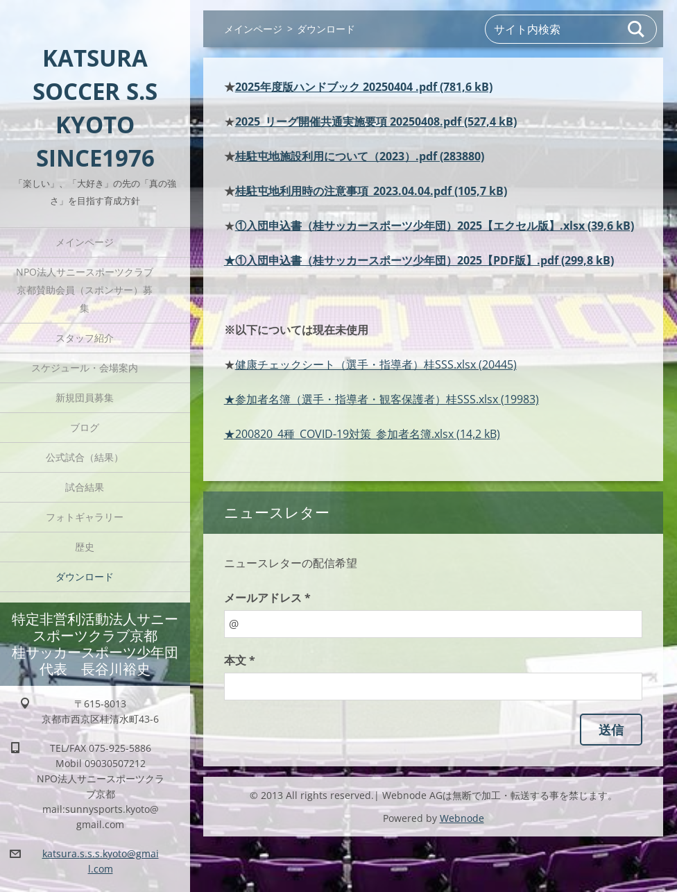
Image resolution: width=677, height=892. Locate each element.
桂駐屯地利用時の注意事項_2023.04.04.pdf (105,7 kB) (371, 191)
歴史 (84, 546)
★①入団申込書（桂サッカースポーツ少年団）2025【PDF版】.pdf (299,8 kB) (419, 260)
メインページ (84, 242)
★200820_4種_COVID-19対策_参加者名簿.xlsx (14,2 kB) (362, 433)
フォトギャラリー (84, 516)
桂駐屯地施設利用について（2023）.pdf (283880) (359, 156)
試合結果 (84, 487)
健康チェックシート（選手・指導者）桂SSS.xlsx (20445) (376, 364)
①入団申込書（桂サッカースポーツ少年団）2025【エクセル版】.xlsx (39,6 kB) (434, 225)
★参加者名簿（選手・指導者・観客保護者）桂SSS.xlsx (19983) (381, 399)
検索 (637, 29)
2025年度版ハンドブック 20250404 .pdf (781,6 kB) (363, 86)
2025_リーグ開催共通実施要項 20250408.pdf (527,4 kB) (376, 121)
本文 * (239, 660)
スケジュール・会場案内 (84, 367)
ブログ (84, 427)
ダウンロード (84, 576)
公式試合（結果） (84, 457)
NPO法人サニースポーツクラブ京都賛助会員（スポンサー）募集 (84, 289)
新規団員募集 (84, 397)
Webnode (462, 818)
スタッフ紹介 (84, 337)
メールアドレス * (267, 597)
